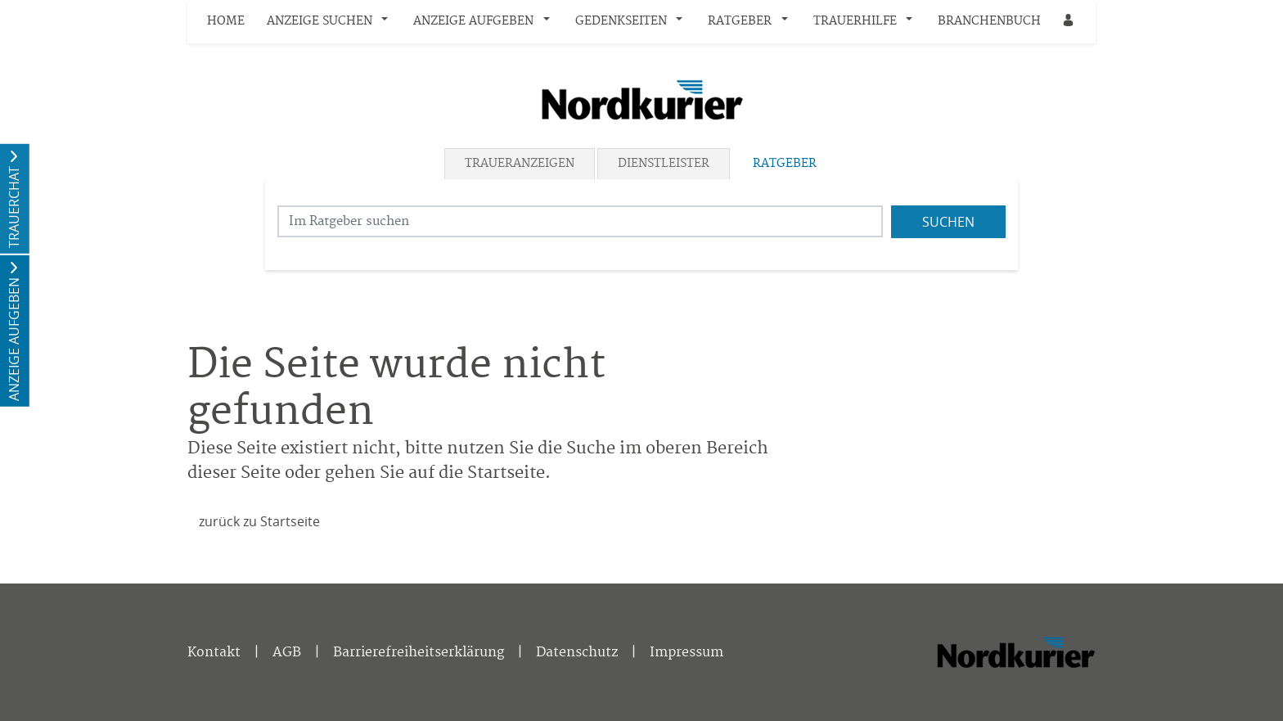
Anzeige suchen (319, 21)
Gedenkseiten (621, 21)
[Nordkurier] (1015, 655)
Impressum (686, 652)
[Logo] (641, 100)
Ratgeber (740, 21)
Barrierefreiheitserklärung (418, 652)
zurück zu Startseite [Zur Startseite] (259, 521)
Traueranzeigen (519, 163)
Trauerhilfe (855, 21)
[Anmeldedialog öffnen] (1069, 21)
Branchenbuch (989, 21)
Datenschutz (577, 652)
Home (226, 21)
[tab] (520, 163)
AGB (286, 652)
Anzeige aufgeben (473, 21)
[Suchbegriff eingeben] (580, 221)
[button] (388, 22)
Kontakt (214, 652)
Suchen (948, 222)
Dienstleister (663, 163)
